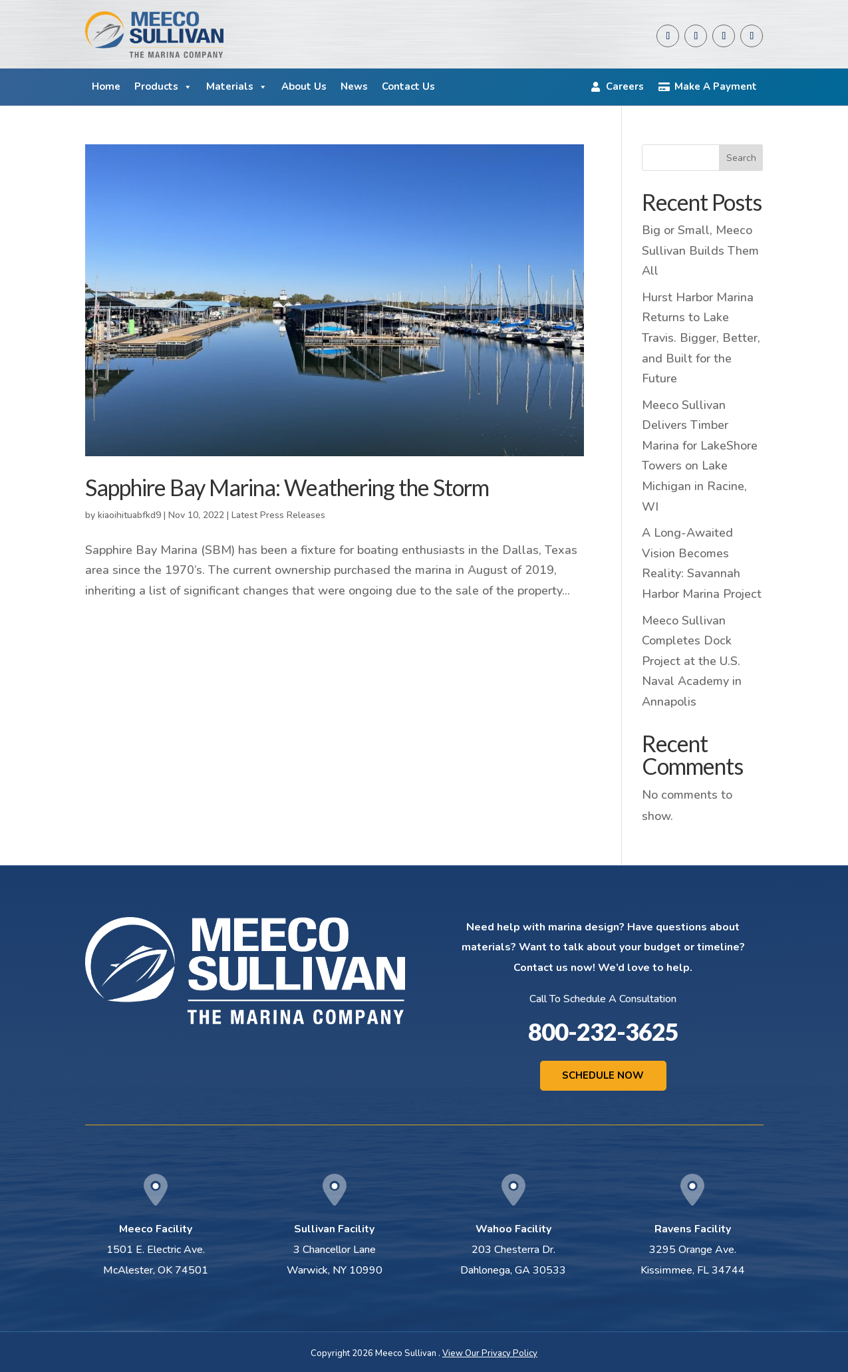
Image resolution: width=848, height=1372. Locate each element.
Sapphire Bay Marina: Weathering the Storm (287, 487)
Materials (236, 87)
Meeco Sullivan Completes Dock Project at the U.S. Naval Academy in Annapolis (692, 661)
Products (163, 87)
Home (106, 86)
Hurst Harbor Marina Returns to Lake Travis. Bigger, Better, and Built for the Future (701, 337)
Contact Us (408, 86)
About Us (304, 86)
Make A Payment (715, 86)
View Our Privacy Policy (489, 1353)
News (354, 86)
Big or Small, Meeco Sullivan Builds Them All (700, 250)
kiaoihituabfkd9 (129, 515)
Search (741, 158)
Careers (625, 86)
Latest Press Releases (278, 515)
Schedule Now (603, 1075)
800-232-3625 (603, 1031)
